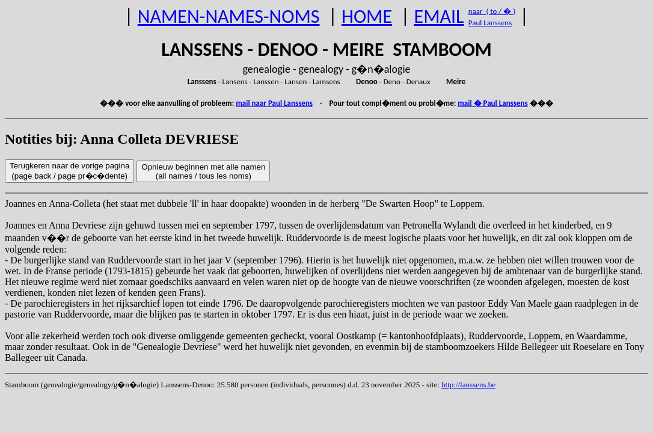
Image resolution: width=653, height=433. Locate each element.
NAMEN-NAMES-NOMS (229, 16)
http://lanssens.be (468, 384)
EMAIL (439, 16)
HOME (367, 16)
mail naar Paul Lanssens (274, 103)
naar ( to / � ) (491, 11)
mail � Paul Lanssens (492, 103)
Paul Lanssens (490, 22)
